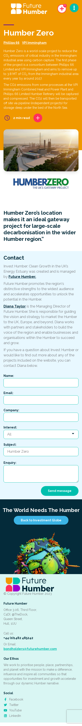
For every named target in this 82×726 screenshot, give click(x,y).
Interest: (10, 427)
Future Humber (15, 603)
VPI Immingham (34, 42)
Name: (8, 375)
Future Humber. (22, 277)
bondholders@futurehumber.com (30, 649)
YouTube (12, 710)
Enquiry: (9, 462)
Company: (11, 410)
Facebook (13, 699)
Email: (8, 393)
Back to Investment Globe (41, 520)
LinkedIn (12, 715)
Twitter (11, 705)
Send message (60, 491)
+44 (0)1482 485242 (18, 638)
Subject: (9, 444)
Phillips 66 (11, 42)
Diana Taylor (14, 306)
